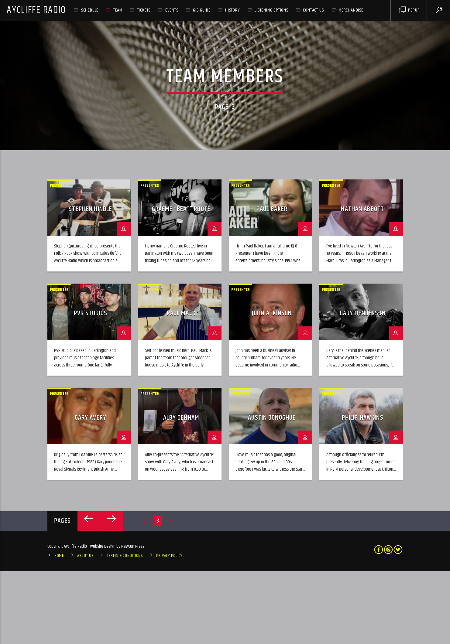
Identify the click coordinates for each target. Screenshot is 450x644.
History (232, 10)
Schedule (89, 10)
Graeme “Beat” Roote (181, 282)
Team (117, 10)
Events (171, 10)
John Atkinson (272, 386)
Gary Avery (90, 490)
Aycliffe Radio (36, 10)
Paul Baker (271, 282)
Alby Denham (181, 490)
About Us (85, 628)
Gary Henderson (363, 386)
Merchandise (350, 10)
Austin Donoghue (272, 490)
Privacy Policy (169, 628)
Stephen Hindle (90, 282)
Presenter (59, 258)
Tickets (144, 10)
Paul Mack (181, 386)
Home (59, 628)
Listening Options (271, 10)
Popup (409, 10)
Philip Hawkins (362, 490)
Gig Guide (201, 10)
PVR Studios (90, 386)
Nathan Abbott (362, 282)
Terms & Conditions (125, 628)
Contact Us (313, 10)
